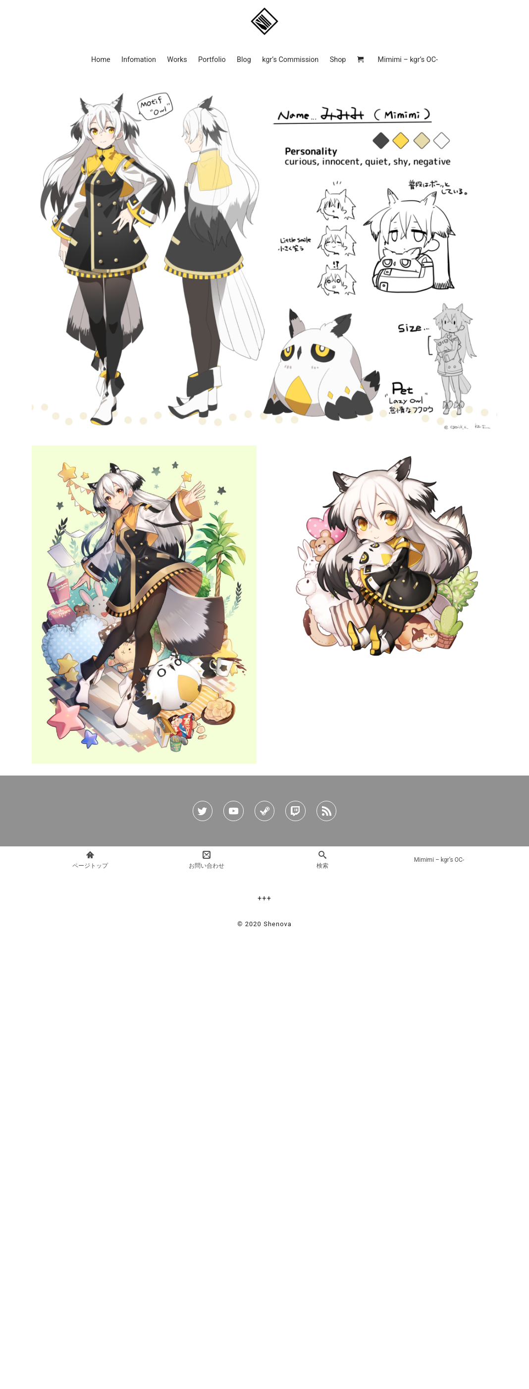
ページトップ (90, 860)
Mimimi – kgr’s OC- (439, 859)
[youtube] (233, 811)
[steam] (264, 811)
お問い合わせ (206, 860)
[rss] (326, 811)
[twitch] (295, 811)
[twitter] (202, 811)
